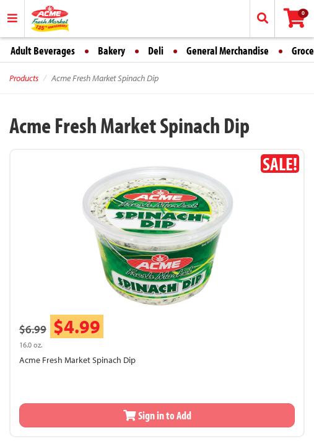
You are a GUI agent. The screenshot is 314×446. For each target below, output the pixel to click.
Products (23, 78)
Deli (156, 50)
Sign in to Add (157, 415)
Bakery (111, 50)
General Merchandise (227, 50)
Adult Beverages (43, 50)
